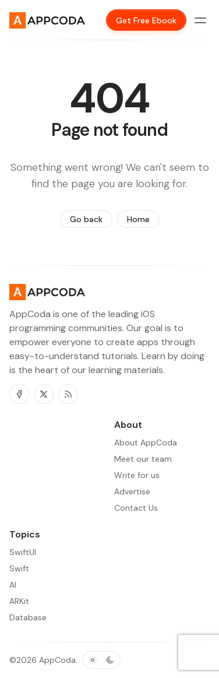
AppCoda (57, 660)
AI (12, 584)
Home (138, 219)
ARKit (19, 601)
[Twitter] (44, 394)
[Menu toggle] (200, 20)
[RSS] (68, 394)
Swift (19, 568)
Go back (86, 219)
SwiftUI (22, 552)
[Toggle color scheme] (101, 660)
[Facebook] (19, 394)
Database (28, 617)
